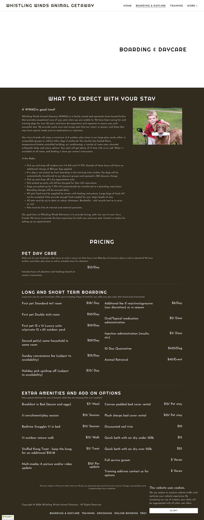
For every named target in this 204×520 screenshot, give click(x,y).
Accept (175, 511)
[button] (192, 6)
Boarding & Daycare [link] (151, 6)
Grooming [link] (104, 513)
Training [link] (176, 6)
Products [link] (147, 513)
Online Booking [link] (126, 513)
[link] (50, 6)
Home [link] (127, 6)
